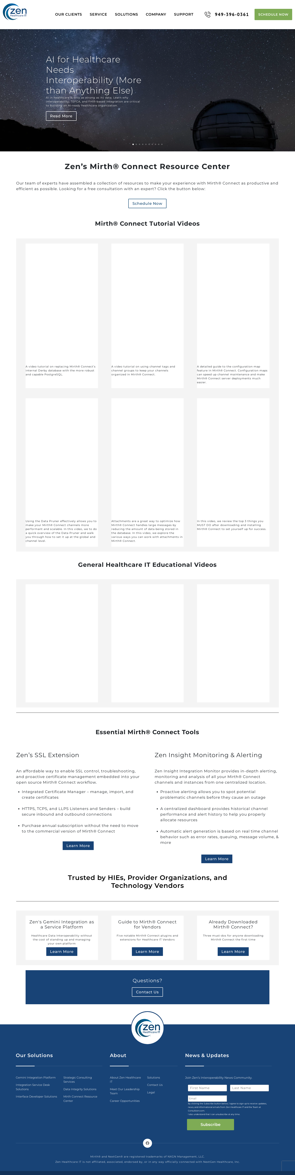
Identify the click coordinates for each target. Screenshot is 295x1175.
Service (101, 13)
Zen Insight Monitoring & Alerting (208, 753)
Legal (151, 1090)
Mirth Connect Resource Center (80, 1097)
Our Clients (71, 13)
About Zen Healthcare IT (125, 1078)
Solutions (129, 13)
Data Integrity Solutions (79, 1087)
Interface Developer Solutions (36, 1095)
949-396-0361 (227, 13)
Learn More (78, 844)
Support (186, 13)
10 (162, 142)
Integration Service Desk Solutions (33, 1085)
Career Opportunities (125, 1099)
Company (159, 13)
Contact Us (147, 990)
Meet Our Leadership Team (125, 1089)
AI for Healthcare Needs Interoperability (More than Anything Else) (93, 73)
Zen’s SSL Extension (47, 753)
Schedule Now (273, 13)
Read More (61, 114)
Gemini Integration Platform (36, 1075)
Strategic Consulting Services (77, 1078)
